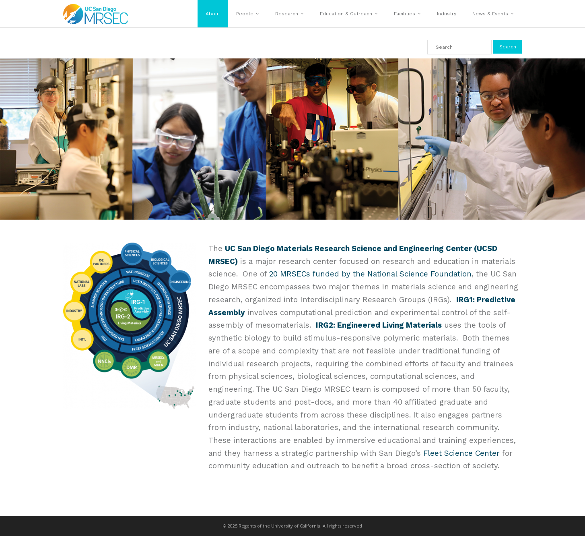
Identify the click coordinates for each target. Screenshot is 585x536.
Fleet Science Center (461, 453)
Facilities (404, 14)
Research (286, 14)
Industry (446, 14)
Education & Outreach (346, 14)
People (244, 14)
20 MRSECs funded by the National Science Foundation (370, 274)
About (213, 14)
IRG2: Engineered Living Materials (379, 325)
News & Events (490, 14)
